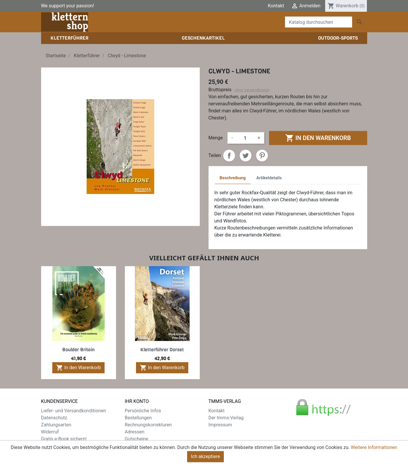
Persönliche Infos (143, 410)
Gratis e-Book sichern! (64, 439)
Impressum (220, 425)
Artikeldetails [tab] (269, 177)
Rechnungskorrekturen (148, 425)
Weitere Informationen (374, 448)
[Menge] (245, 137)
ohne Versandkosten (252, 90)
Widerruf (50, 432)
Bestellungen (138, 418)
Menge (216, 138)
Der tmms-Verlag (226, 418)
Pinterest (262, 155)
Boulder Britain (78, 350)
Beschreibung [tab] (233, 177)
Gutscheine (136, 439)
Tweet (245, 155)
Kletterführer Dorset (162, 350)
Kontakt (276, 6)
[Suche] (318, 22)
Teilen (229, 155)
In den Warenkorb (318, 138)
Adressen (135, 432)
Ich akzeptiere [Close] (205, 457)
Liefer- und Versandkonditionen (73, 410)
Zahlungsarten (56, 425)
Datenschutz (54, 418)
